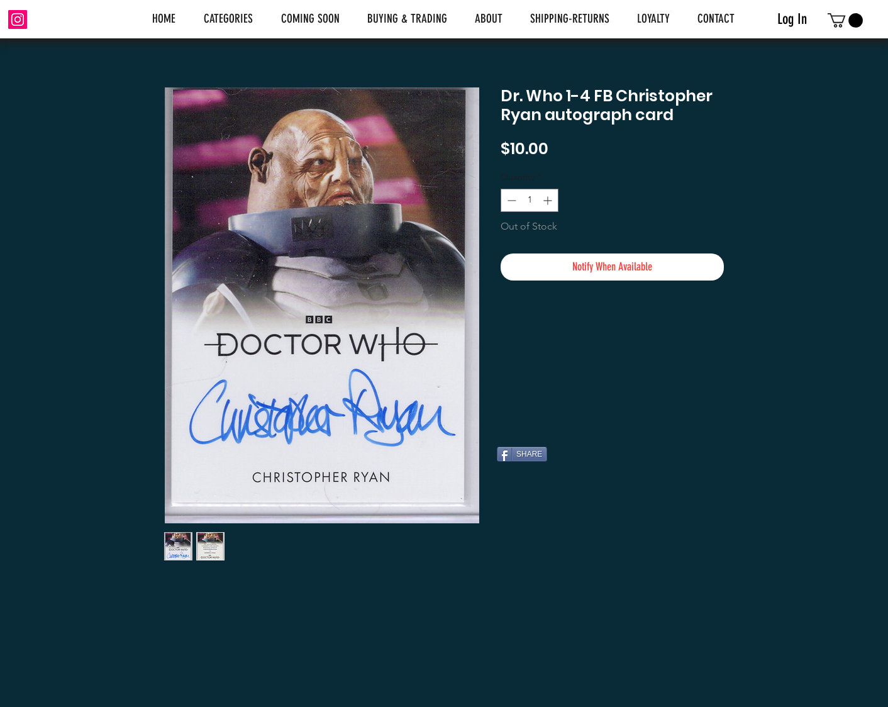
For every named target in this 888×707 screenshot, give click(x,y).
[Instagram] (17, 19)
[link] (845, 20)
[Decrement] (510, 200)
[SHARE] (522, 454)
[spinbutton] (529, 200)
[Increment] (549, 200)
